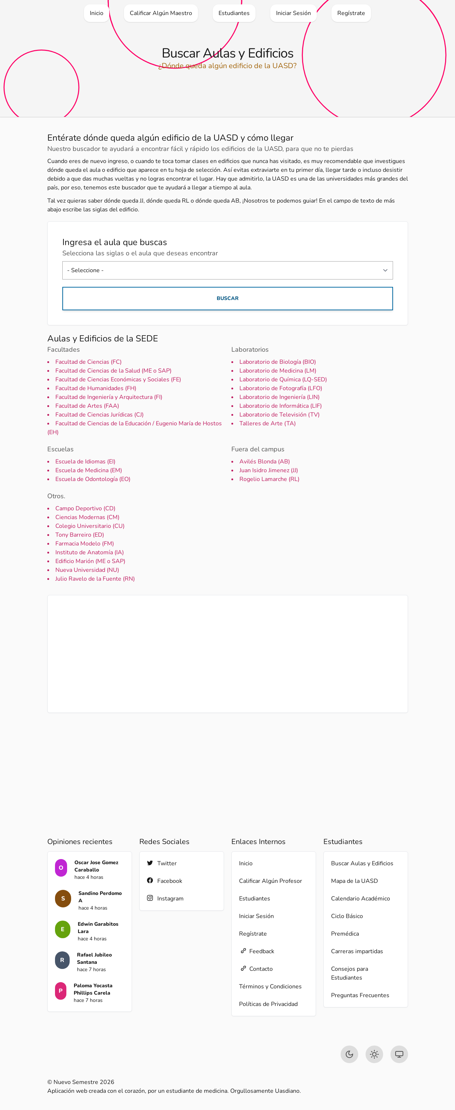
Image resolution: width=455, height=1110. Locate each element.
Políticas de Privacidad (268, 1004)
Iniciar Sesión (256, 916)
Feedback (256, 951)
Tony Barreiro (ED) (79, 535)
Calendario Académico (360, 899)
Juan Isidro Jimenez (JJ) (268, 470)
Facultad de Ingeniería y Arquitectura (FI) (108, 397)
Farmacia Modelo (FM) (84, 544)
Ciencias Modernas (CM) (87, 517)
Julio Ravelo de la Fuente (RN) (95, 579)
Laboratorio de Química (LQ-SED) (283, 379)
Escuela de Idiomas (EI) (85, 462)
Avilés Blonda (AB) (264, 462)
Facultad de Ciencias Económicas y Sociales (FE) (118, 379)
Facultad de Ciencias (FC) (88, 362)
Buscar (228, 298)
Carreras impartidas (357, 951)
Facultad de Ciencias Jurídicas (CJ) (99, 415)
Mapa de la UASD (354, 881)
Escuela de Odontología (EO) (93, 479)
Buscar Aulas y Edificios (362, 863)
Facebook (164, 881)
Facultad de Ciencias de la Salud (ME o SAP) (113, 371)
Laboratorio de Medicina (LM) (277, 371)
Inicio (246, 863)
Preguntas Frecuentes (360, 995)
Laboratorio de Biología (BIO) (277, 362)
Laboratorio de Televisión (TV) (279, 415)
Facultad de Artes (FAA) (87, 406)
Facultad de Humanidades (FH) (95, 388)
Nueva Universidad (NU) (87, 570)
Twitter (162, 863)
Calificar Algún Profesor (270, 881)
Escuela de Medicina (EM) (88, 470)
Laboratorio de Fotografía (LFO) (280, 388)
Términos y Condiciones (270, 987)
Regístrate (253, 934)
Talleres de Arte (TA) (267, 423)
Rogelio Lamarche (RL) (269, 479)
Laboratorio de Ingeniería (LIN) (279, 397)
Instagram (165, 898)
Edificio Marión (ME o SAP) (90, 561)
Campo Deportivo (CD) (85, 508)
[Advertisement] (227, 654)
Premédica (345, 934)
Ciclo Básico (347, 916)
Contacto (256, 969)
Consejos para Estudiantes (349, 973)
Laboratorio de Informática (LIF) (280, 406)
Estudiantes (254, 899)
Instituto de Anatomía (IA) (89, 552)
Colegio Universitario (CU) (90, 526)
